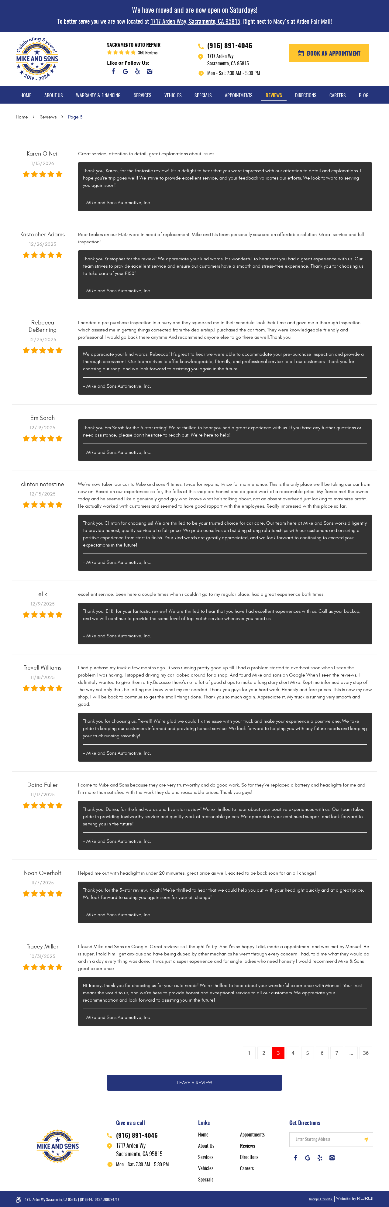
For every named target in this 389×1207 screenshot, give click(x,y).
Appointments (239, 95)
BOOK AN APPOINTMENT (332, 54)
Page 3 (75, 117)
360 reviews (147, 53)
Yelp (137, 71)
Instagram (149, 71)
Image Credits (321, 1199)
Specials (203, 95)
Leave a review (194, 1082)
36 (366, 1053)
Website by (353, 1199)
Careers (337, 95)
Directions (305, 95)
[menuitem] (26, 95)
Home (25, 95)
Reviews (274, 95)
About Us (53, 95)
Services (142, 95)
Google (125, 71)
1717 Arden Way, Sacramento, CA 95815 (195, 22)
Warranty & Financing (98, 95)
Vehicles (173, 95)
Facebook (113, 71)
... (351, 1053)
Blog (364, 95)
